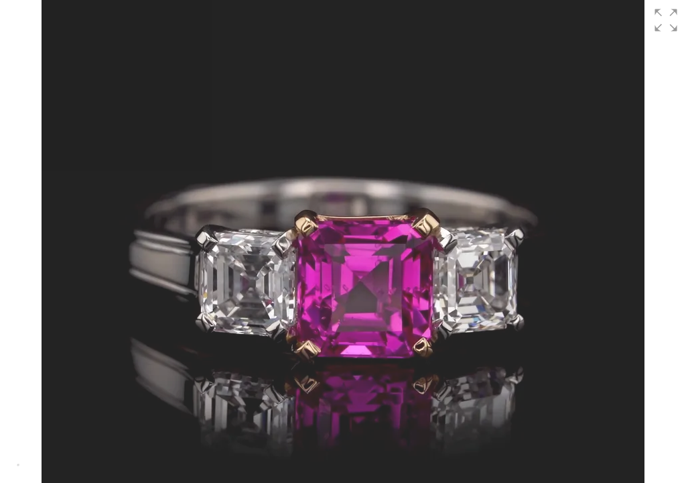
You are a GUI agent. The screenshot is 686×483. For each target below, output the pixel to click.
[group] (343, 241)
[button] (666, 20)
